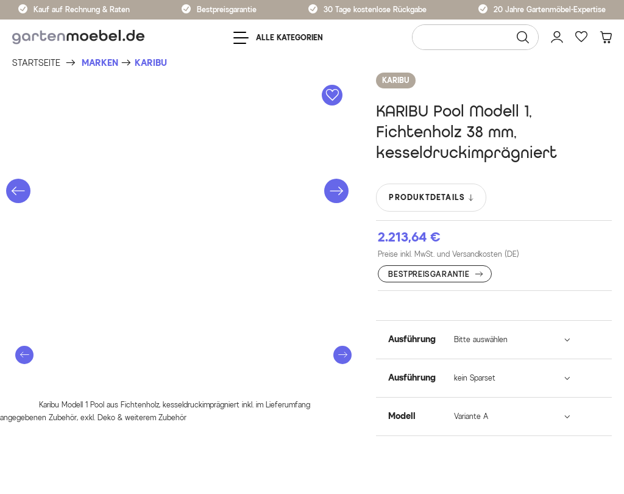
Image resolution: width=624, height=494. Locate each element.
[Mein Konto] (557, 37)
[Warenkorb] (606, 37)
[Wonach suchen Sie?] (475, 37)
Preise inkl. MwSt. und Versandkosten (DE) (448, 254)
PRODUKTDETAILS (432, 197)
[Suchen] (523, 37)
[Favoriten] (581, 37)
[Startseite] (36, 63)
